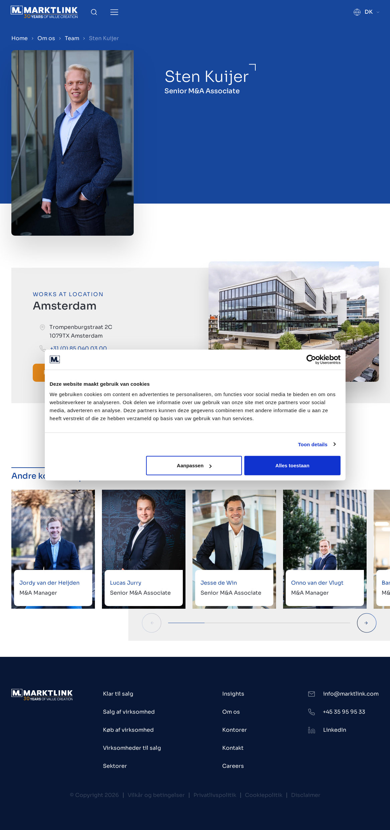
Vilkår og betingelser (156, 795)
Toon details (313, 444)
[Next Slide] (367, 623)
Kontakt (233, 747)
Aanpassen (194, 465)
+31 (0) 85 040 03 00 (78, 348)
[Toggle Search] (94, 12)
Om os (46, 38)
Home (19, 38)
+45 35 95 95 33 (344, 711)
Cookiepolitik (263, 795)
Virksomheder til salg (132, 747)
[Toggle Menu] (114, 12)
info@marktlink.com (351, 693)
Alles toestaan (292, 465)
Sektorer (115, 765)
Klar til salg (118, 693)
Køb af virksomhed (128, 729)
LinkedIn (334, 729)
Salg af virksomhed (129, 711)
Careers (233, 765)
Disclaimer (305, 795)
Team (72, 38)
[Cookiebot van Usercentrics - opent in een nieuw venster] (311, 359)
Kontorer (234, 729)
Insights (233, 693)
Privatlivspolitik (214, 795)
